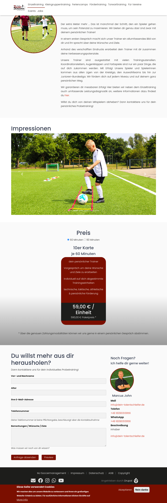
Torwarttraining (117, 4)
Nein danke (141, 489)
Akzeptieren (125, 490)
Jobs (40, 11)
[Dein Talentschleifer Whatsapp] (54, 481)
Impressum (77, 473)
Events (32, 11)
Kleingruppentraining (57, 4)
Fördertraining (98, 4)
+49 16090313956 (121, 413)
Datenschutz (96, 473)
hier (67, 95)
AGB (110, 473)
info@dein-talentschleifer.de (128, 405)
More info (22, 499)
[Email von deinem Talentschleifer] (33, 481)
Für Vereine (134, 4)
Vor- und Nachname (22, 375)
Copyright (124, 473)
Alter (14, 388)
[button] (22, 174)
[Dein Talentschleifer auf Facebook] (40, 481)
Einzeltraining (36, 4)
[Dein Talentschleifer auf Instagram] (47, 481)
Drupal (128, 480)
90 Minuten (93, 240)
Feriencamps (80, 4)
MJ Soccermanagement (51, 473)
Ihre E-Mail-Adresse (22, 399)
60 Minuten (76, 240)
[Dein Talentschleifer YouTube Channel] (61, 481)
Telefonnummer (20, 411)
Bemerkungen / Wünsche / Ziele (29, 426)
